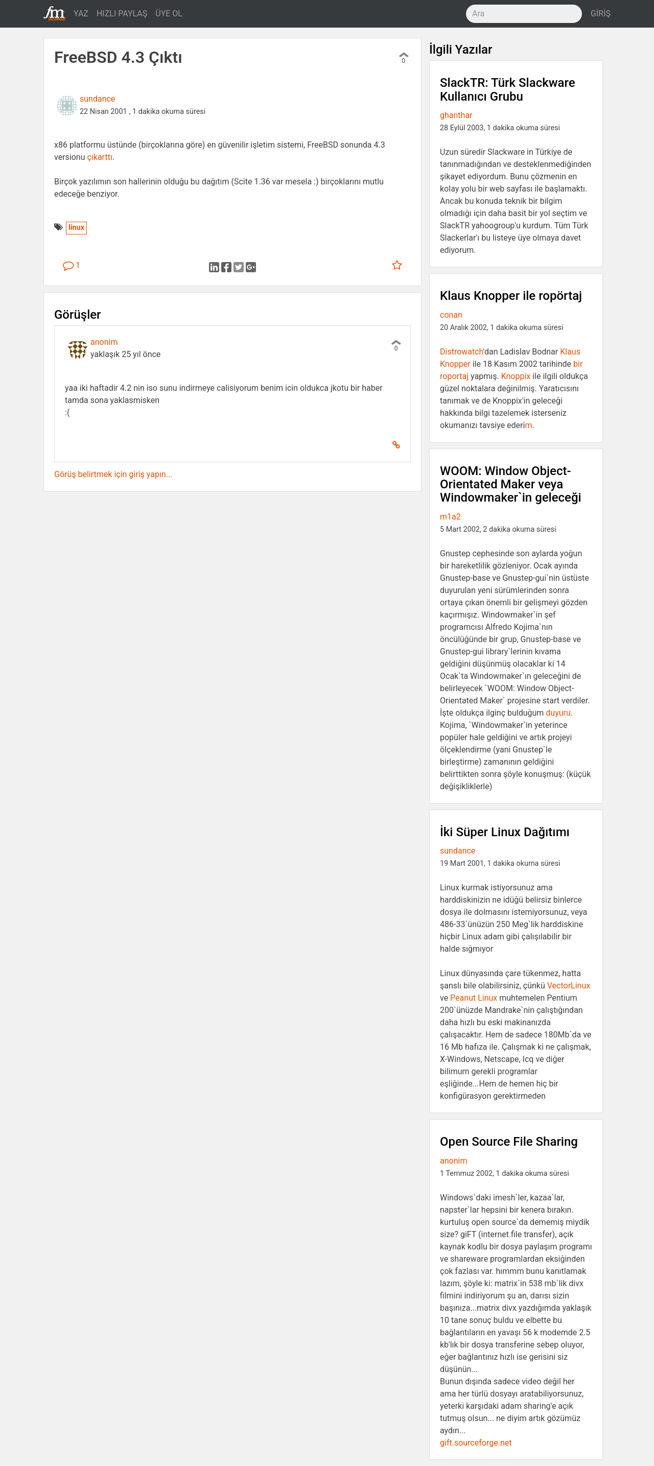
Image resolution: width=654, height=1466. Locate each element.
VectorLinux (568, 985)
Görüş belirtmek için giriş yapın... (113, 474)
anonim (104, 342)
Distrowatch (461, 352)
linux (76, 227)
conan (451, 315)
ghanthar (456, 115)
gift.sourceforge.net (475, 1443)
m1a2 (450, 517)
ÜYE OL (168, 13)
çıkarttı (99, 157)
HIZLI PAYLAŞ (122, 13)
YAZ (81, 13)
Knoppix (516, 376)
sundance (97, 99)
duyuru (558, 713)
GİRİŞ (601, 13)
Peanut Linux (473, 998)
